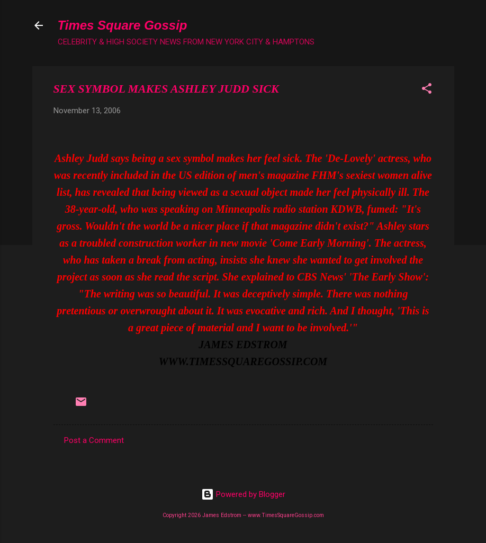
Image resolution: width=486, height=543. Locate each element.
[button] (426, 90)
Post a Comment (94, 440)
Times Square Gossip (122, 25)
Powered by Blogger (243, 494)
